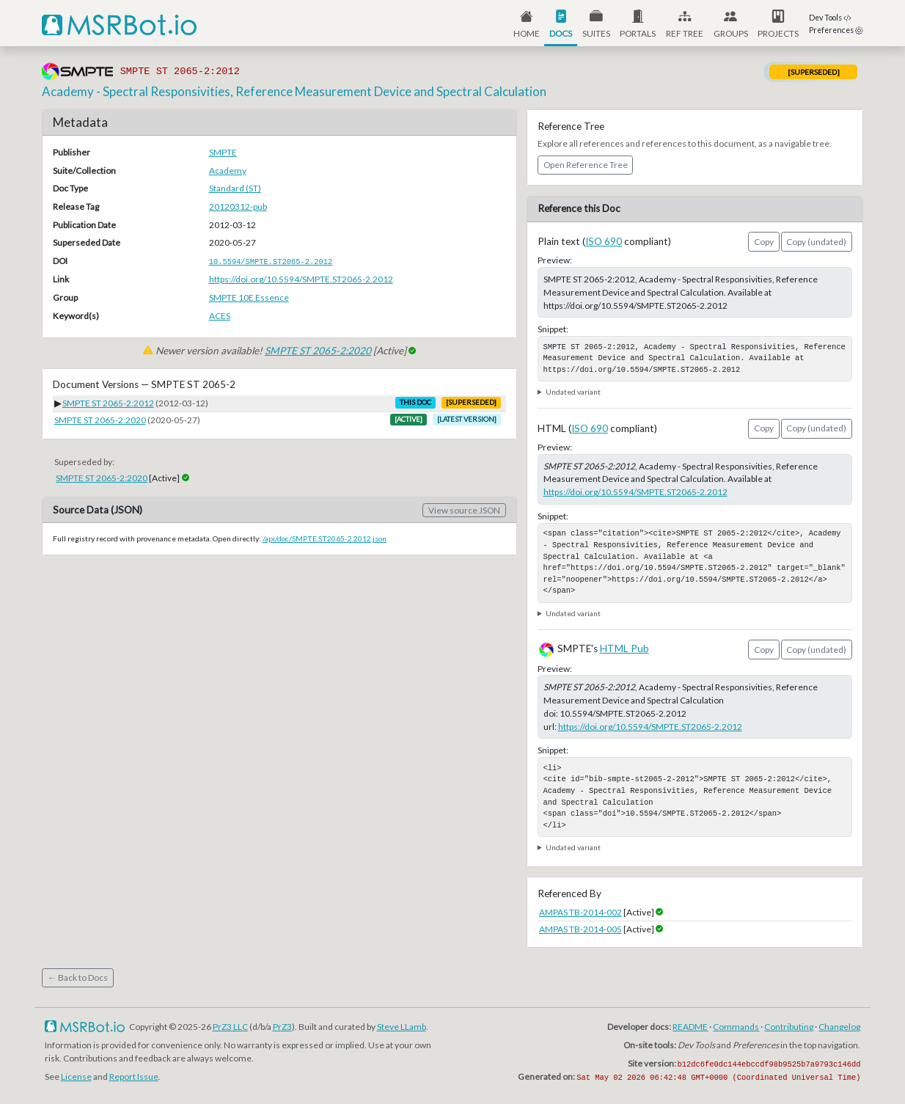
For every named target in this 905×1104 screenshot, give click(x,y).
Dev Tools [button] (830, 17)
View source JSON (464, 510)
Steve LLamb (401, 1026)
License (76, 1076)
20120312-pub (238, 206)
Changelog (839, 1026)
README (690, 1026)
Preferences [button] (836, 30)
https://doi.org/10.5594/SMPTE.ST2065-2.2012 (301, 279)
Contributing (788, 1026)
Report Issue (133, 1076)
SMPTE (223, 152)
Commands (736, 1026)
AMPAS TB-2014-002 (580, 912)
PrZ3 (282, 1026)
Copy (764, 241)
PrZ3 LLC (230, 1026)
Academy (227, 170)
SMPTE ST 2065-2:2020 (318, 351)
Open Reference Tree (585, 164)
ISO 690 (603, 241)
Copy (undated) (816, 241)
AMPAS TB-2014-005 (580, 929)
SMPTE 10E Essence (249, 297)
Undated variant (573, 391)
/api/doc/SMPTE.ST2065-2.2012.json (324, 538)
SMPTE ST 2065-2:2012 (108, 403)
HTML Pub (624, 648)
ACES (219, 315)
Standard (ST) (235, 188)
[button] (638, 23)
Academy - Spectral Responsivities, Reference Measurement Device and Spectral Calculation (294, 91)
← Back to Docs (78, 977)
